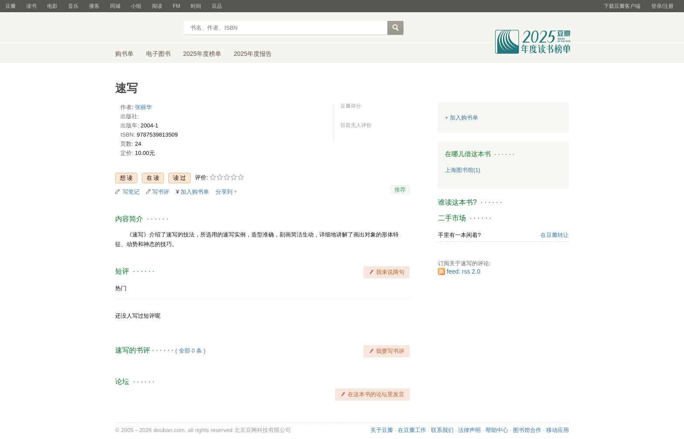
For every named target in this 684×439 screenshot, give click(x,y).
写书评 (160, 192)
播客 (94, 6)
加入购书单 (195, 192)
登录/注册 (662, 6)
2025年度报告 (253, 53)
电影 (52, 6)
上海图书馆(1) (462, 170)
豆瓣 (10, 6)
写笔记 (131, 192)
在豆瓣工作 (412, 430)
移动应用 (557, 430)
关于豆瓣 (381, 430)
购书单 (124, 53)
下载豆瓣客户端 (622, 6)
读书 (31, 6)
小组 (136, 6)
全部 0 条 (190, 350)
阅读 (157, 6)
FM (176, 6)
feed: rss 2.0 (463, 271)
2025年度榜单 (202, 53)
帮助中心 (497, 430)
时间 (196, 6)
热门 (121, 288)
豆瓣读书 (146, 29)
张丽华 (143, 107)
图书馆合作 (527, 430)
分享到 (224, 192)
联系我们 (442, 430)
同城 (115, 6)
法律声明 (469, 430)
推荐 (400, 189)
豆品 (217, 6)
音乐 (73, 6)
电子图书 (158, 53)
